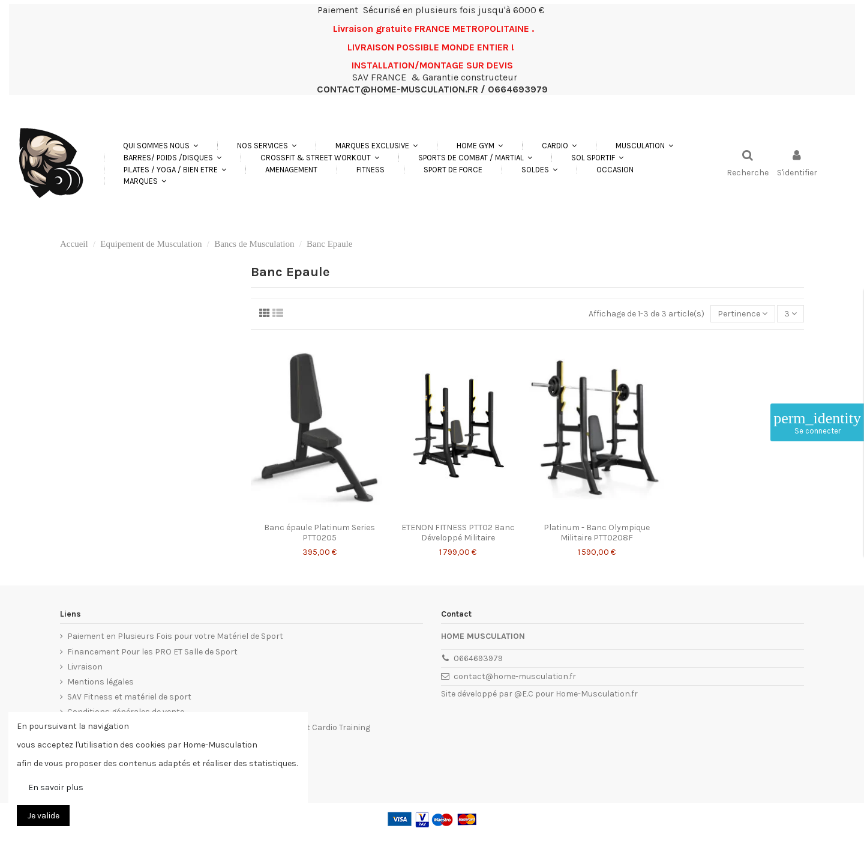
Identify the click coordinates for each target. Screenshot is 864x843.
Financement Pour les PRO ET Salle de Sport (152, 652)
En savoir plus (55, 787)
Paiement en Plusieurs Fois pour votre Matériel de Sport (175, 636)
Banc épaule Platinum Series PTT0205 (319, 532)
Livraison (85, 667)
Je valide (43, 816)
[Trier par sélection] (742, 313)
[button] (266, 146)
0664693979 (478, 658)
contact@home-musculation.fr (515, 676)
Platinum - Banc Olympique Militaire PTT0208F (597, 532)
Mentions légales (100, 682)
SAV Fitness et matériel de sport (129, 697)
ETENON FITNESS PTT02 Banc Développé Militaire (458, 532)
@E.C (523, 694)
